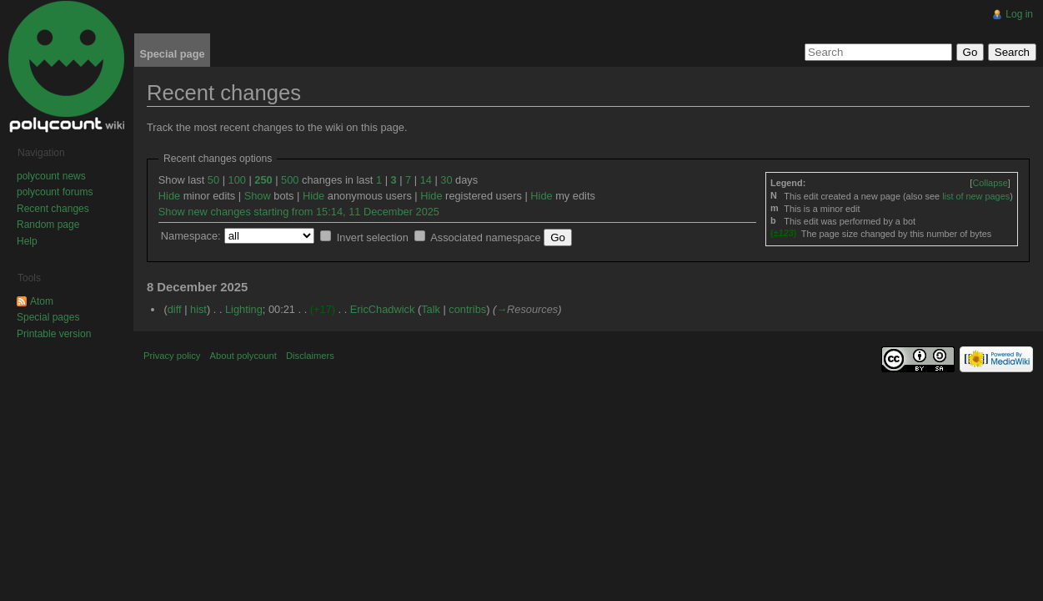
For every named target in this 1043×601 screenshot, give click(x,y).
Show (257, 195)
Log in (1019, 14)
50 (213, 180)
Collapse (989, 183)
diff (175, 309)
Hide (169, 195)
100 (237, 180)
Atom (41, 301)
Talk (430, 309)
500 (289, 180)
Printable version (54, 334)
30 (446, 180)
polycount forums (55, 192)
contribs (467, 309)
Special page (171, 54)
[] (989, 183)
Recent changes (53, 209)
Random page (48, 224)
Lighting (244, 309)
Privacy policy (171, 356)
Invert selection (373, 237)
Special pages (48, 317)
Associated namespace (485, 237)
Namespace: (191, 236)
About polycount (243, 356)
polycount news (51, 176)
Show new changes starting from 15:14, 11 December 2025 (298, 211)
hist (198, 309)
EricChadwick (382, 309)
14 (426, 180)
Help (27, 241)
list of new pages (976, 196)
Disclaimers (310, 356)
